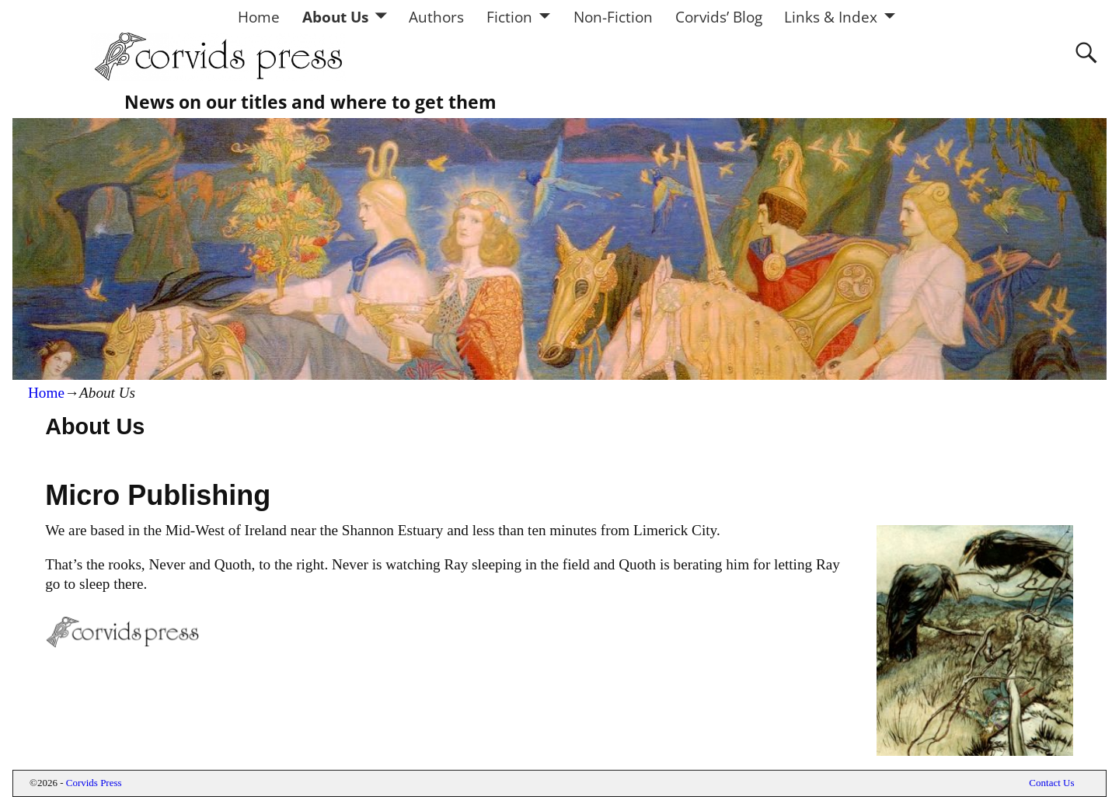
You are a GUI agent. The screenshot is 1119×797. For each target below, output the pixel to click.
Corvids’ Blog (718, 16)
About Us (335, 16)
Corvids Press (94, 782)
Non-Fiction (613, 16)
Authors (436, 16)
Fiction (509, 16)
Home (259, 16)
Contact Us (1051, 782)
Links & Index (830, 16)
